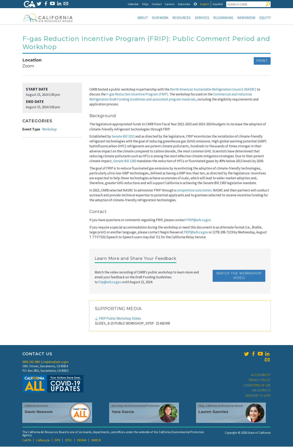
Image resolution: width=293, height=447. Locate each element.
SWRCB (96, 441)
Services (202, 17)
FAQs (145, 4)
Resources (181, 17)
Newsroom (246, 17)
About (142, 17)
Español (218, 4)
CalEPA (26, 441)
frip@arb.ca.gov (109, 282)
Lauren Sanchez (213, 412)
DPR (57, 441)
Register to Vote (258, 396)
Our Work (160, 17)
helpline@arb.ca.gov (56, 362)
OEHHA (81, 441)
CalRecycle (43, 441)
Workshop (49, 129)
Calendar (133, 4)
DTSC (68, 441)
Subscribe (184, 4)
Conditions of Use (257, 386)
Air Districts (261, 391)
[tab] (195, 4)
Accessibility (261, 375)
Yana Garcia (123, 412)
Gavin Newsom (39, 412)
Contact (157, 4)
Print (262, 61)
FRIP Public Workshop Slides (120, 319)
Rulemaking (223, 17)
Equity (265, 17)
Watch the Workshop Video (239, 276)
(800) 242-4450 (31, 362)
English (204, 4)
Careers (170, 4)
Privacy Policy (260, 380)
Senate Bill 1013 (123, 136)
